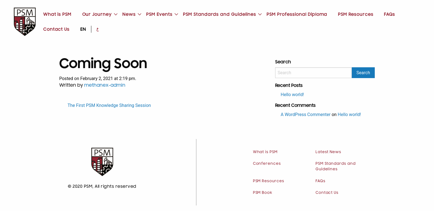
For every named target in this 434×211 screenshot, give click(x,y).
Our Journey (97, 14)
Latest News (328, 152)
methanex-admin (104, 85)
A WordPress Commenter (305, 114)
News (129, 14)
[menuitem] (57, 14)
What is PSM (57, 14)
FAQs (389, 14)
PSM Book (263, 193)
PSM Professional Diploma (297, 14)
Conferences (267, 163)
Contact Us (56, 29)
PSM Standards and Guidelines (219, 14)
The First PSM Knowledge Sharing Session (109, 105)
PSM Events (159, 14)
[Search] (313, 72)
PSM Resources (355, 14)
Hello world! (292, 94)
